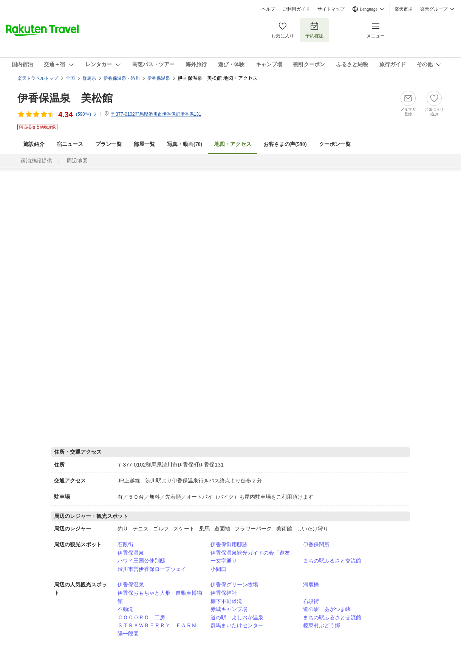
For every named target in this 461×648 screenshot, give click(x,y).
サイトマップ (331, 9)
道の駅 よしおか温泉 (236, 617)
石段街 (125, 544)
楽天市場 (403, 9)
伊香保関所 (316, 544)
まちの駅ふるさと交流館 (332, 561)
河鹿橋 (311, 584)
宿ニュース (70, 144)
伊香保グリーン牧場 (234, 584)
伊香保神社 (223, 593)
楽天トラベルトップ (37, 78)
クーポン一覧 (335, 144)
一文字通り (223, 561)
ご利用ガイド (296, 9)
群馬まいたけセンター (236, 625)
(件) (86, 114)
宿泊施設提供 (36, 161)
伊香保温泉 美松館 (65, 98)
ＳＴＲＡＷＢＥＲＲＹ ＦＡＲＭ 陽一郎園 (160, 629)
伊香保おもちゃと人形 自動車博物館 (160, 597)
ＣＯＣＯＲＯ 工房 (141, 617)
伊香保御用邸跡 (229, 544)
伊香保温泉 (131, 553)
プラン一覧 (108, 144)
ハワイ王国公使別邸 (141, 561)
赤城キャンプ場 (229, 609)
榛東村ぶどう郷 (321, 625)
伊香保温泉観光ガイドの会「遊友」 (252, 553)
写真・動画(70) (184, 144)
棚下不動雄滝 (226, 601)
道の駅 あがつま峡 (327, 609)
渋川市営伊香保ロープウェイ (152, 569)
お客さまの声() (284, 144)
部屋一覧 (144, 144)
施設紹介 (34, 144)
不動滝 (125, 609)
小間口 (218, 569)
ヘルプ (268, 9)
